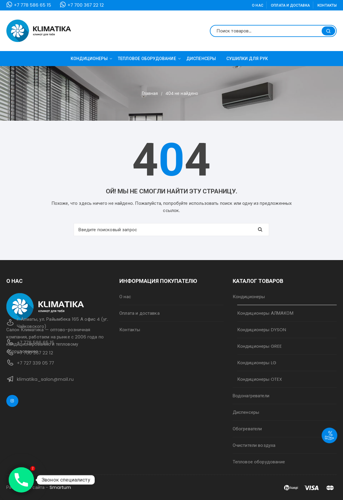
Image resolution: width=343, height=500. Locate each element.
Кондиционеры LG (256, 362)
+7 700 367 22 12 (85, 5)
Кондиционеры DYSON (261, 329)
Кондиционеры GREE (259, 346)
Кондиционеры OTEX (259, 379)
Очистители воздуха (254, 445)
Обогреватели (247, 429)
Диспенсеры (201, 59)
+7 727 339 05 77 (35, 363)
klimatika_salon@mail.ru (45, 379)
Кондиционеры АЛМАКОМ (265, 313)
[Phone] (21, 479)
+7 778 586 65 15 (32, 5)
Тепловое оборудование (149, 58)
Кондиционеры (91, 58)
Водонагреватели (251, 395)
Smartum (60, 487)
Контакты (327, 5)
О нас (257, 5)
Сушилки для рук (247, 59)
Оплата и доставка (290, 5)
